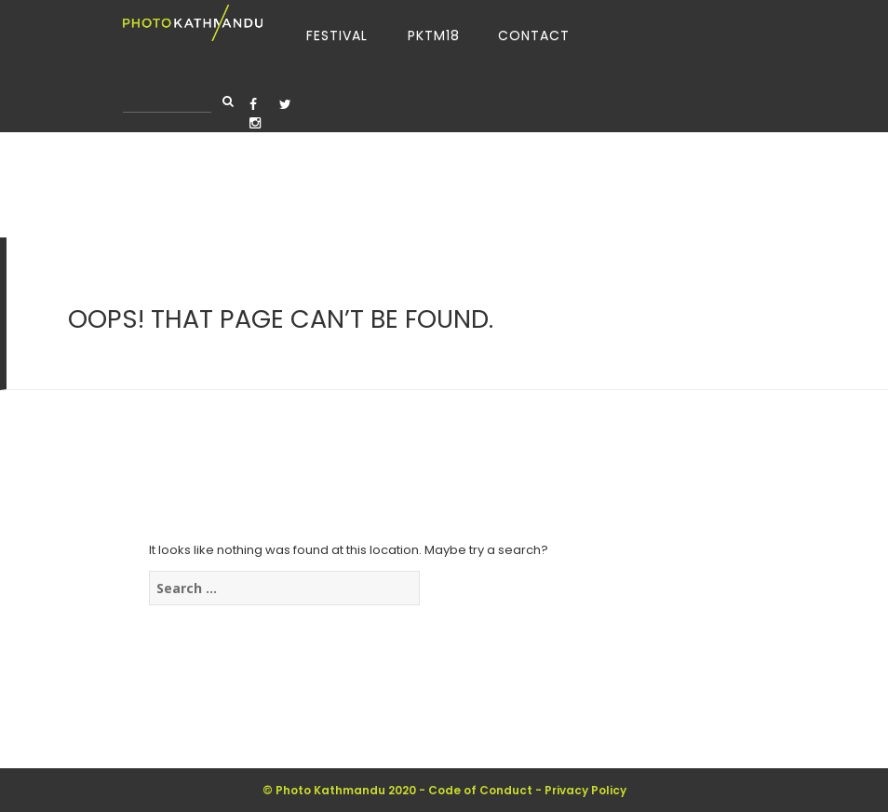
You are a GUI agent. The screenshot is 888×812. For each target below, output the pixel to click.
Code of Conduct (480, 790)
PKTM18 (434, 35)
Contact (534, 35)
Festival (337, 35)
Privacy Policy (585, 790)
